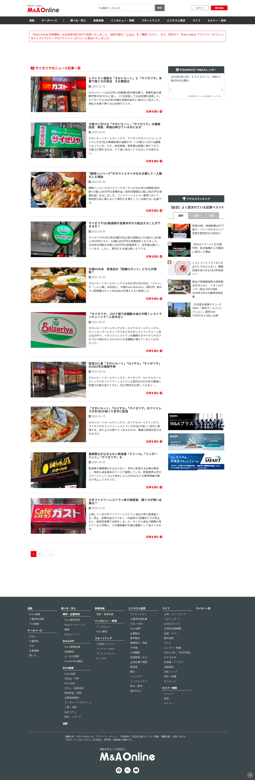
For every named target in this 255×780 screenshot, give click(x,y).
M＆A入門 (68, 641)
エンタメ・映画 (172, 647)
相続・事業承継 (105, 614)
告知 (166, 698)
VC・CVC (101, 658)
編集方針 (69, 736)
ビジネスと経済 (176, 20)
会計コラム (70, 712)
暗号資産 (169, 638)
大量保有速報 (36, 619)
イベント (169, 693)
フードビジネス (138, 681)
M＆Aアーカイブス (74, 624)
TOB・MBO (136, 623)
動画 (66, 629)
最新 (180, 215)
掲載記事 (165, 736)
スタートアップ (150, 20)
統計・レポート (72, 716)
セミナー (169, 703)
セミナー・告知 (217, 20)
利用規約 (125, 736)
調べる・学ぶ (78, 20)
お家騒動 (135, 652)
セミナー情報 (169, 688)
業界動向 (135, 638)
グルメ (167, 642)
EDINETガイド (172, 623)
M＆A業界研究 (72, 619)
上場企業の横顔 (138, 662)
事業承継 (98, 20)
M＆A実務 (68, 668)
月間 (211, 215)
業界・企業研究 (71, 614)
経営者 (133, 667)
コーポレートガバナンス (77, 702)
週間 (196, 215)
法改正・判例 (71, 678)
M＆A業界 (135, 628)
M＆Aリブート (72, 634)
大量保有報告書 (138, 619)
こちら (130, 34)
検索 (159, 8)
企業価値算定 (71, 697)
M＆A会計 (69, 683)
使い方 (32, 655)
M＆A (32, 636)
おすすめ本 (170, 657)
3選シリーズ (170, 671)
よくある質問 (71, 656)
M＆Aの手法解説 (73, 661)
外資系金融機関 (172, 628)
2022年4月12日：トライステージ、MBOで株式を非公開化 (196, 78)
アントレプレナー (106, 653)
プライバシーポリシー (107, 736)
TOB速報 (34, 623)
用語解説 (69, 651)
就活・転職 (170, 676)
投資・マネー (171, 633)
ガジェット (170, 681)
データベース (49, 20)
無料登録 (219, 7)
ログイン (200, 7)
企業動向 (135, 633)
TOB (31, 645)
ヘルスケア (136, 676)
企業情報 (34, 650)
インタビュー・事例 (122, 20)
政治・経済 (136, 686)
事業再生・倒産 (138, 642)
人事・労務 (70, 707)
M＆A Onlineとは (85, 736)
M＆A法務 (69, 673)
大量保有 (34, 641)
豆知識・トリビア (173, 662)
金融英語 (169, 667)
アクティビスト (138, 614)
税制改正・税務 (72, 692)
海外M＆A (135, 690)
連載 (65, 723)
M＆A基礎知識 (72, 646)
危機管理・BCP (138, 657)
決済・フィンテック (175, 614)
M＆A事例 (101, 631)
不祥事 (133, 647)
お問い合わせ (179, 736)
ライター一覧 (203, 608)
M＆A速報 (34, 614)
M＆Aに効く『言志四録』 (178, 652)
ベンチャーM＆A (105, 648)
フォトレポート (172, 619)
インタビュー (103, 626)
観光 (132, 671)
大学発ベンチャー (106, 644)
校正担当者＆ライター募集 (145, 736)
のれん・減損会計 (74, 688)
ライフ (196, 20)
